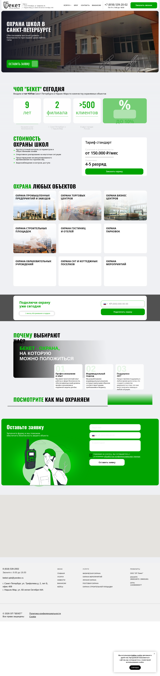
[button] (143, 5)
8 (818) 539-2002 (11, 623)
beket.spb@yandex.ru (13, 632)
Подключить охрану (123, 312)
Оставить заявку (107, 517)
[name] (115, 482)
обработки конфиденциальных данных (122, 511)
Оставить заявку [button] (19, 64)
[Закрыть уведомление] (154, 653)
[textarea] (115, 500)
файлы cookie (136, 655)
